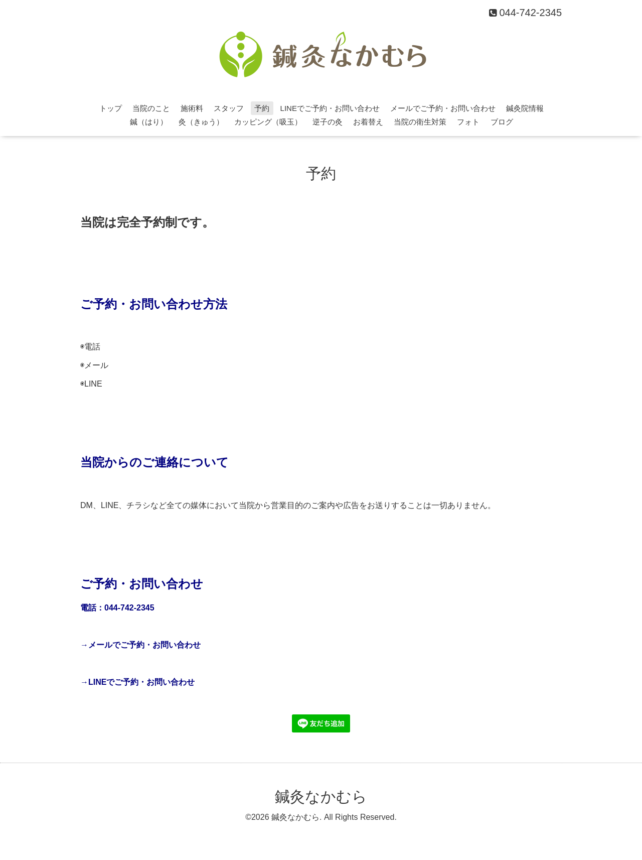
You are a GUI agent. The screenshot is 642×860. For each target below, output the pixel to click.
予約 (261, 108)
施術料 (192, 108)
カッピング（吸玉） (268, 121)
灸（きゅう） (201, 121)
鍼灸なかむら (321, 796)
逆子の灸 (327, 121)
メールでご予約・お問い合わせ (443, 108)
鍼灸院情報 (525, 108)
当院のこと (151, 108)
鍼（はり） (149, 121)
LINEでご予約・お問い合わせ (330, 108)
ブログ (502, 121)
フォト (468, 121)
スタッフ (229, 108)
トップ (110, 108)
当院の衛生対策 (420, 121)
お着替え (368, 121)
